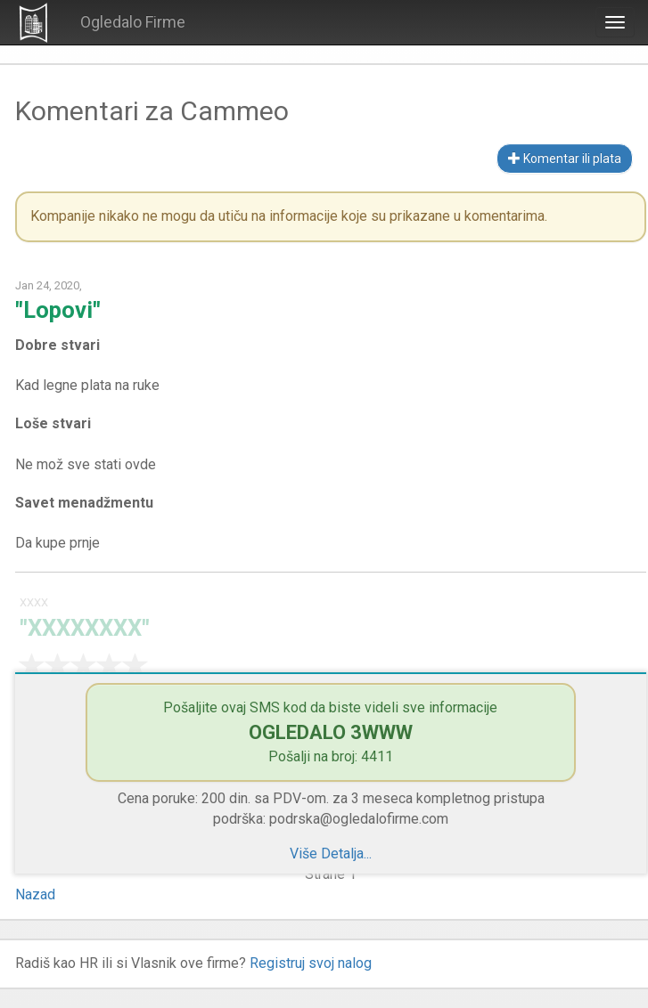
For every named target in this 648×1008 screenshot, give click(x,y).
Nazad (35, 894)
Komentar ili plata (564, 158)
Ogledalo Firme (132, 21)
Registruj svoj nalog (311, 963)
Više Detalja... (331, 853)
